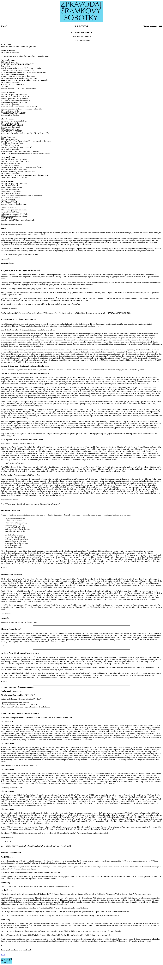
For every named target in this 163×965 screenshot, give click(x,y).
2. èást (3, 955)
